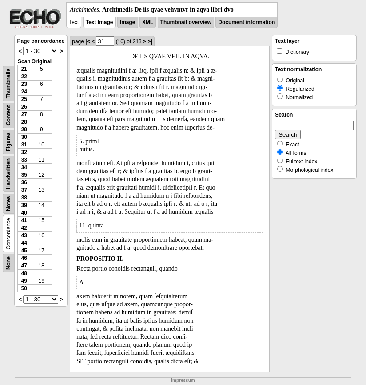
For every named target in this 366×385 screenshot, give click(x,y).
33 (24, 160)
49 (24, 281)
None (8, 263)
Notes (8, 203)
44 (24, 243)
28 (24, 122)
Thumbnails (8, 83)
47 (24, 266)
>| (149, 41)
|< (87, 41)
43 (24, 235)
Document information (246, 22)
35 (24, 175)
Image (127, 22)
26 (24, 107)
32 (24, 152)
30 (24, 137)
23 (24, 84)
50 (24, 288)
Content (8, 115)
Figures (8, 141)
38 (24, 198)
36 (24, 182)
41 (24, 220)
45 (24, 250)
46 (24, 258)
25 (24, 99)
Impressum (183, 380)
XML (147, 22)
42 (24, 228)
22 (24, 76)
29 (24, 129)
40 (24, 213)
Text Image (99, 22)
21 (24, 69)
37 (24, 190)
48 (24, 273)
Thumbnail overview (185, 22)
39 (24, 205)
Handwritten (8, 173)
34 (24, 167)
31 (24, 145)
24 (24, 92)
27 (24, 114)
